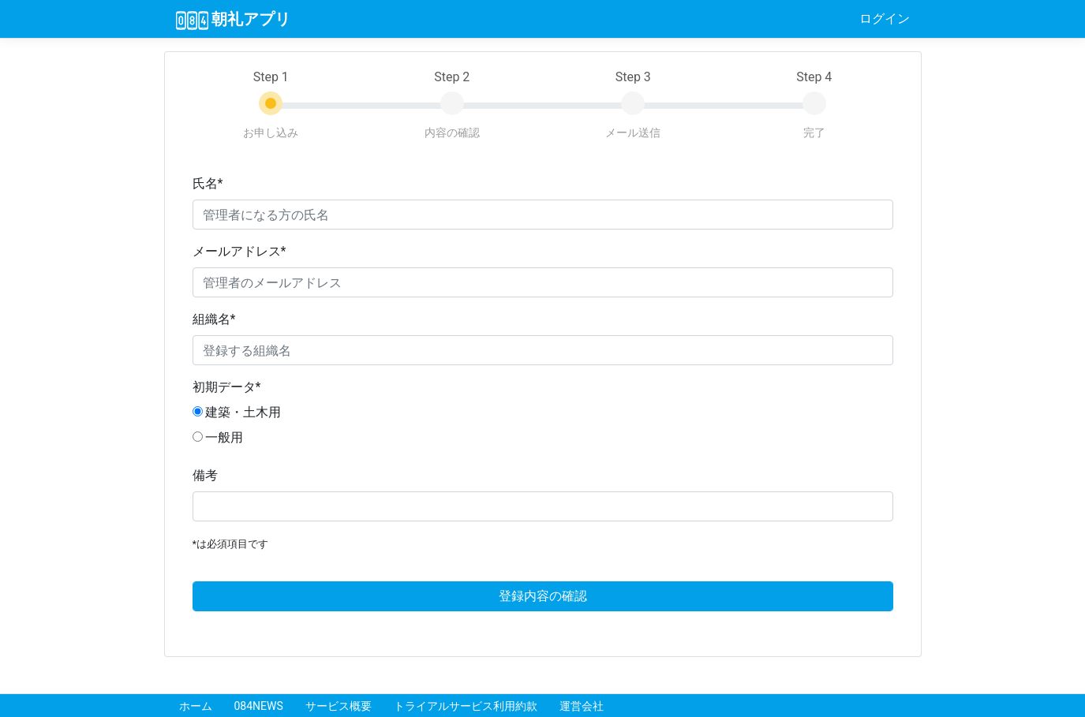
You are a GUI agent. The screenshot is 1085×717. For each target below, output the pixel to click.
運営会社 (581, 706)
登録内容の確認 (543, 595)
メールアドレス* (239, 251)
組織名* (214, 319)
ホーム (195, 706)
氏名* (208, 183)
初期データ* (227, 386)
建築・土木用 (237, 412)
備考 (205, 475)
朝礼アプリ (233, 19)
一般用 (218, 437)
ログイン (884, 18)
